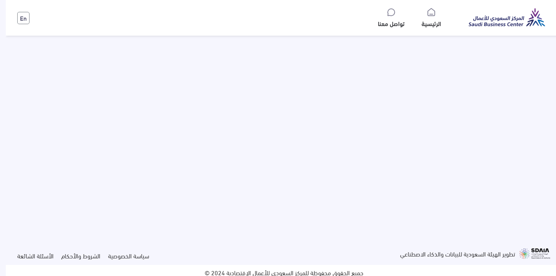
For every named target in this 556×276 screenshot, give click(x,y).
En (17, 17)
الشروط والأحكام (75, 255)
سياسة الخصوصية (122, 255)
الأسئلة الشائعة (29, 255)
